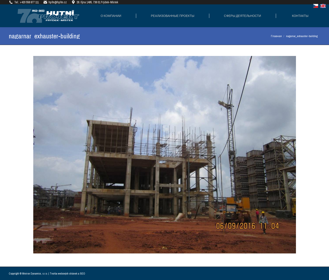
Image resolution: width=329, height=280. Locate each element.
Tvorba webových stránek (63, 273)
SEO (82, 273)
